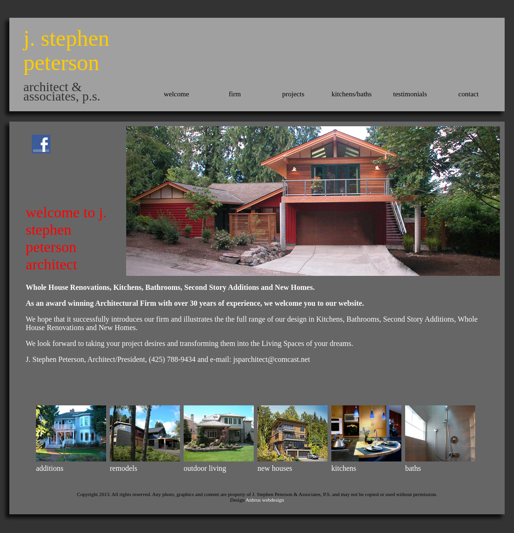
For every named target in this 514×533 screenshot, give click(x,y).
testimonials (410, 94)
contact (468, 94)
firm (235, 94)
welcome (176, 94)
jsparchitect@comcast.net (271, 359)
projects (293, 94)
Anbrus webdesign (265, 500)
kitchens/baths (352, 94)
